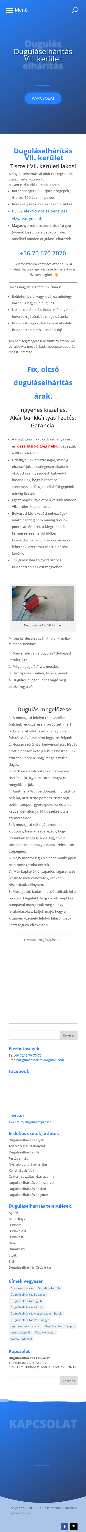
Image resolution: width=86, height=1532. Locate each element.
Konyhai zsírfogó (21, 1170)
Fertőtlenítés (18, 1158)
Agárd (13, 1213)
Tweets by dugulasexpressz (30, 1122)
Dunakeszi (17, 1249)
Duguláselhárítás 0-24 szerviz (31, 1182)
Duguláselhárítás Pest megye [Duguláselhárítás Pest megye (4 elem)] (30, 1320)
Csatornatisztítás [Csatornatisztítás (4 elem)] (22, 1288)
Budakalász (17, 1231)
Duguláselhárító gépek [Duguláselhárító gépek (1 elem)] (60, 1326)
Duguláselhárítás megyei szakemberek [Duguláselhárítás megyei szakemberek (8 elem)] (36, 1313)
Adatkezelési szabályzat (27, 1146)
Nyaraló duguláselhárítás (28, 1164)
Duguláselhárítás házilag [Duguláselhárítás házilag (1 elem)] (27, 1307)
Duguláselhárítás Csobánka (30, 1267)
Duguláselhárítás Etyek (26, 1140)
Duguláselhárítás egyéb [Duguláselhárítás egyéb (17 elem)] (26, 1301)
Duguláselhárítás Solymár (28, 1195)
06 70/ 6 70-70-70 (28, 1055)
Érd (11, 1261)
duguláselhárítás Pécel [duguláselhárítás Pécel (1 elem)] (25, 1326)
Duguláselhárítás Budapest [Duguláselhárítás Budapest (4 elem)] (29, 1294)
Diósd (13, 1243)
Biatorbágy (17, 1219)
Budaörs (15, 1225)
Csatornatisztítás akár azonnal (32, 1176)
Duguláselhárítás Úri (24, 1152)
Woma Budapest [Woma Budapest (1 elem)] (21, 1339)
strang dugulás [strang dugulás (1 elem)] (21, 1332)
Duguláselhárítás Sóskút (27, 1189)
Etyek (13, 1255)
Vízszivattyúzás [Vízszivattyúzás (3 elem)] (45, 1332)
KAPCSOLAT (43, 98)
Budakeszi (17, 1237)
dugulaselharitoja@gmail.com (41, 1060)
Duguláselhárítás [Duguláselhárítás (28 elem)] (49, 1288)
